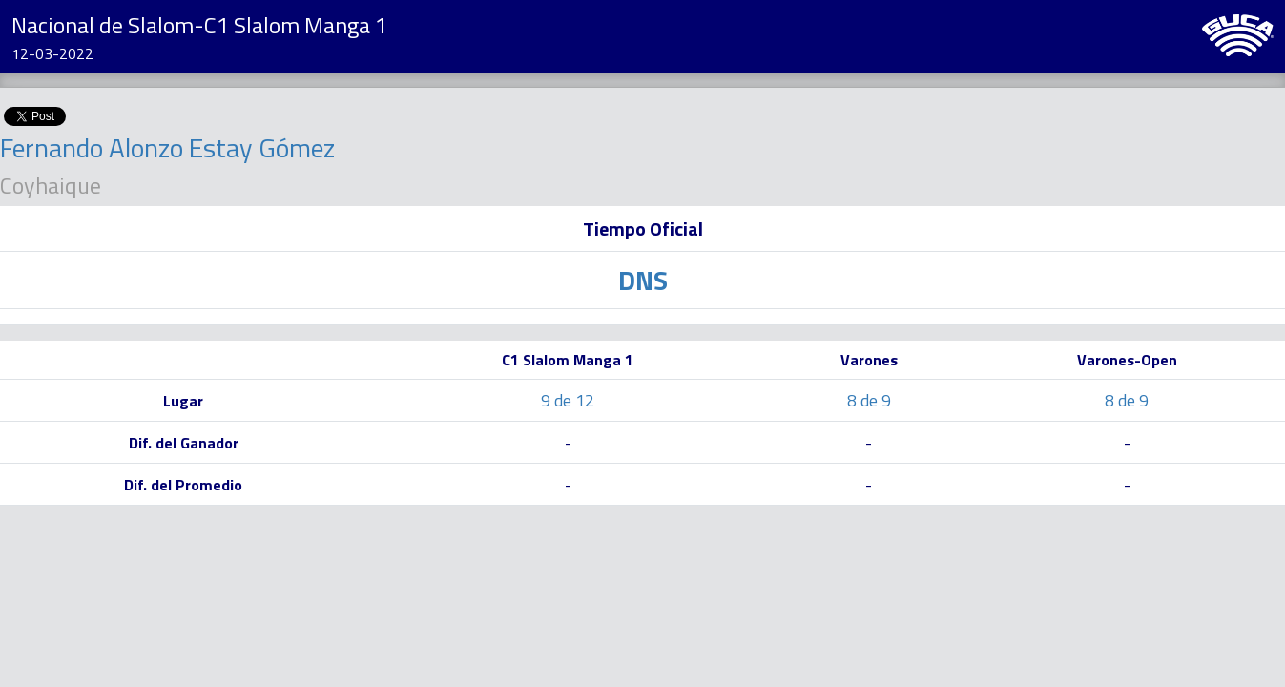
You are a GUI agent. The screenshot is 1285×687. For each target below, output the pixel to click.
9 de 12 (567, 400)
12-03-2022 (52, 53)
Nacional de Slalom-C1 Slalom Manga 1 (199, 25)
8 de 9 (869, 400)
